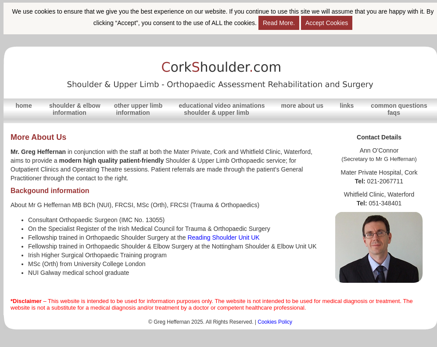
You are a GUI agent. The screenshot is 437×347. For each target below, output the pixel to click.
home (23, 105)
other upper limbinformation (138, 109)
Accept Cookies (326, 22)
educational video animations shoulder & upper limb (222, 109)
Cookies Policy (275, 322)
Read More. (279, 22)
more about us (302, 105)
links (347, 105)
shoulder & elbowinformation (74, 109)
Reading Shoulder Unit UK (223, 237)
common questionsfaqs (399, 109)
